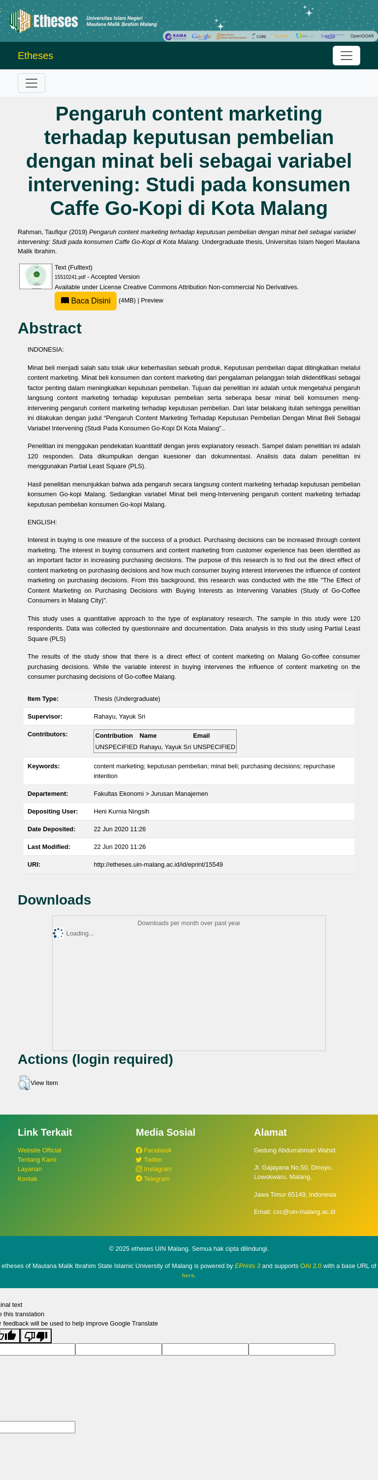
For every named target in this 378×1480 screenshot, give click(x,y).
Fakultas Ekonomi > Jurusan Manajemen (151, 793)
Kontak (27, 1178)
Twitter (149, 1159)
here (188, 1275)
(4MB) (96, 300)
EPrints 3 (247, 1265)
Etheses (35, 55)
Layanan (30, 1169)
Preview (152, 300)
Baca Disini (85, 301)
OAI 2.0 (310, 1265)
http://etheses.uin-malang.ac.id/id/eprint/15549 (158, 864)
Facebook (154, 1150)
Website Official (39, 1150)
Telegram (153, 1178)
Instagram (154, 1169)
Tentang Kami (37, 1159)
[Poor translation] (36, 1335)
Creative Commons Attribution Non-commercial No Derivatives (210, 287)
